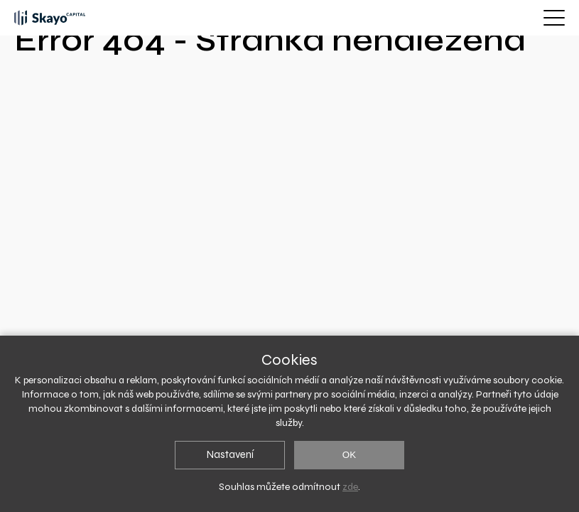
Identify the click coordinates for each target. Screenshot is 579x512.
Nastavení (230, 454)
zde (350, 487)
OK (349, 454)
